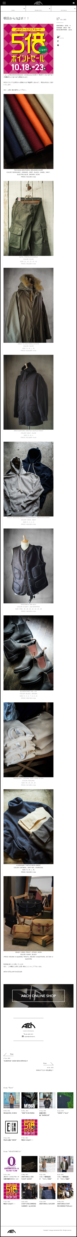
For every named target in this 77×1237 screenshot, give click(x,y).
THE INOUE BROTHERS (63, 29)
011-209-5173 (28, 1034)
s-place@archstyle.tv (28, 1036)
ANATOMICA (59, 25)
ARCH (65, 28)
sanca (70, 30)
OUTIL (66, 25)
